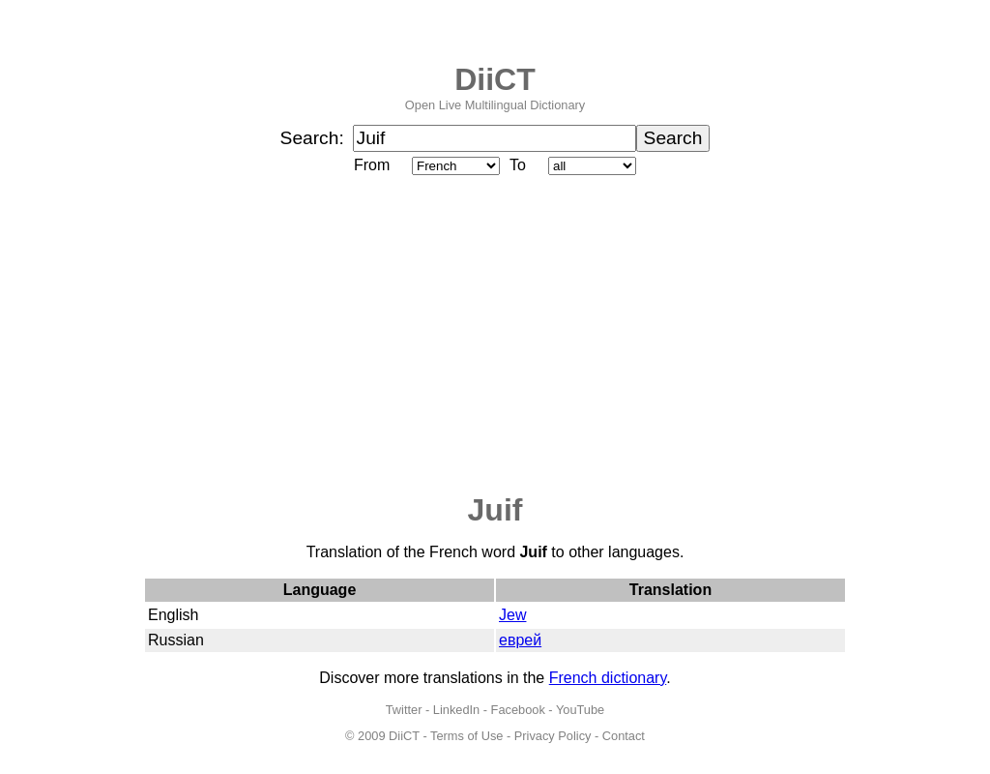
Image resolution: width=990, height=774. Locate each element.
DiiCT (495, 79)
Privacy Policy (553, 736)
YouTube (580, 709)
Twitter (404, 709)
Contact (623, 736)
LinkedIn (456, 709)
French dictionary (608, 678)
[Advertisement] (495, 335)
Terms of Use (466, 736)
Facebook (518, 709)
